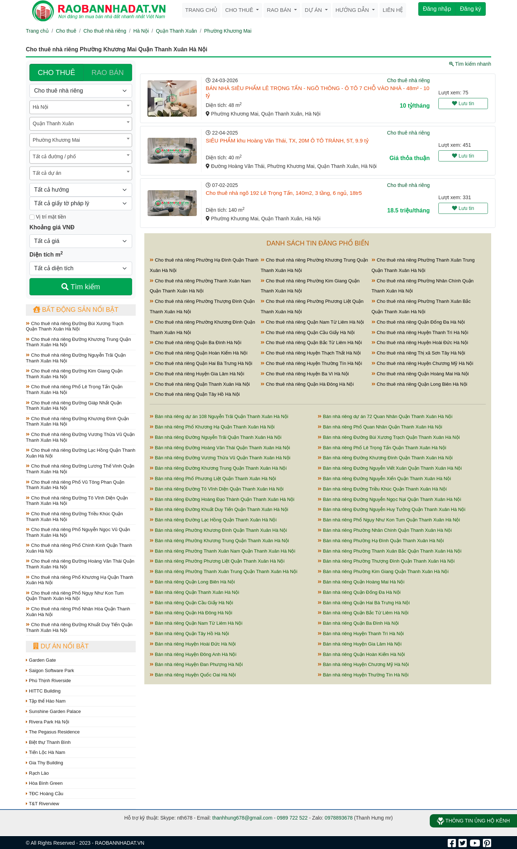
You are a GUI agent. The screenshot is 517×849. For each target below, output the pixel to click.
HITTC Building (43, 691)
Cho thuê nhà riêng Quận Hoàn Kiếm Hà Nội (198, 353)
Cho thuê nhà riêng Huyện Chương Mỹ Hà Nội (422, 363)
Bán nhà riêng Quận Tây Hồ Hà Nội (189, 633)
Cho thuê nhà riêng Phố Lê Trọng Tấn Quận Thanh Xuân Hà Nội (74, 389)
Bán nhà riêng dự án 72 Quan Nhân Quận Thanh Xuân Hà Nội (385, 416)
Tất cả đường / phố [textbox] (54, 156)
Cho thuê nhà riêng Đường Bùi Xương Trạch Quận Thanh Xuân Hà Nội (75, 326)
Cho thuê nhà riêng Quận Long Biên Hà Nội (419, 384)
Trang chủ (201, 10)
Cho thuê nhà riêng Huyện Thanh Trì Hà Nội (420, 332)
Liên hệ (393, 10)
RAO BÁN (108, 72)
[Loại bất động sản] (80, 91)
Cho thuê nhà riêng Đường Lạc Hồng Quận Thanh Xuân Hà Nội (80, 453)
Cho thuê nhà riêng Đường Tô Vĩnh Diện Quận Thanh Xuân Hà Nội (77, 500)
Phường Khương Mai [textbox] (56, 140)
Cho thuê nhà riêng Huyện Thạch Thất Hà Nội (311, 353)
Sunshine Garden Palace (53, 711)
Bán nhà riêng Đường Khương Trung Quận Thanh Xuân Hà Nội (218, 468)
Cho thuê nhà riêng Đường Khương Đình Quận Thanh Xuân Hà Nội (77, 421)
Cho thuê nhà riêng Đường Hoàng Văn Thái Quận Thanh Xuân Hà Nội (80, 563)
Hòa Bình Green (44, 783)
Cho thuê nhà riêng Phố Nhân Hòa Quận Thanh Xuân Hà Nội (78, 611)
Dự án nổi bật (61, 646)
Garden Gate (41, 660)
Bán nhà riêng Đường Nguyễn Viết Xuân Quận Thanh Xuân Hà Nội (390, 468)
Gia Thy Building (44, 762)
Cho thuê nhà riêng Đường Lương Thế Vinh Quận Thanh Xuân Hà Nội (80, 468)
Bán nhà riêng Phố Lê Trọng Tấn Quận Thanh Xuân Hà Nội (382, 447)
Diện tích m (46, 254)
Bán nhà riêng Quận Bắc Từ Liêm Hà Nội (363, 612)
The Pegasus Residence (53, 732)
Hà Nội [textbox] (40, 107)
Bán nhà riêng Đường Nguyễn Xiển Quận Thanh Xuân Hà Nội (384, 478)
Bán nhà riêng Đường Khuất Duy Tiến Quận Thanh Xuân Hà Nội (219, 509)
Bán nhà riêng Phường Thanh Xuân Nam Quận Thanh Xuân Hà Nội (222, 551)
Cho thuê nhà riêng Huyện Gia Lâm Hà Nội (197, 373)
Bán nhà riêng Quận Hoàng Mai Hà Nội (361, 582)
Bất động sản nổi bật (75, 309)
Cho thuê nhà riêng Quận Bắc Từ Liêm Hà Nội (311, 342)
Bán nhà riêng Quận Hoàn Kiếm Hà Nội (361, 654)
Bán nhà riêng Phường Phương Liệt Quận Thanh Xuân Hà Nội (217, 561)
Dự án (314, 10)
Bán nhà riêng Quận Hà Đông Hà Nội (191, 612)
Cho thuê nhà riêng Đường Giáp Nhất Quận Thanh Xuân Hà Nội (74, 405)
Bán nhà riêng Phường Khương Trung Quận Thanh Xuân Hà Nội (219, 540)
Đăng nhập (437, 9)
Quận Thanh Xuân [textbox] (53, 123)
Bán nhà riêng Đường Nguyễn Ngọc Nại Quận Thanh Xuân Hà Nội (389, 499)
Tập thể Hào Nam (46, 701)
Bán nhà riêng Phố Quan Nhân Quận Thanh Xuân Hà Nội (380, 427)
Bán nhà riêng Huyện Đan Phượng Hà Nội (196, 664)
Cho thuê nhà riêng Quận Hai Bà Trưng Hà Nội (201, 363)
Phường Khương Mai (228, 31)
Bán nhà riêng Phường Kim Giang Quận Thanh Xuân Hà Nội (383, 571)
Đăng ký (470, 9)
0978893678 (339, 818)
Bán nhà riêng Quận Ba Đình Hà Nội (358, 623)
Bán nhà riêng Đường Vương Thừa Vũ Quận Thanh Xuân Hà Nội (220, 457)
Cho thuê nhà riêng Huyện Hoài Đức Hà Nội (420, 342)
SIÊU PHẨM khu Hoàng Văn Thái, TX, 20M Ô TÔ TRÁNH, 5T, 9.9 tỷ (287, 140)
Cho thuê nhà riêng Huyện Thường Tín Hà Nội (311, 363)
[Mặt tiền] (31, 217)
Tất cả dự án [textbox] (47, 173)
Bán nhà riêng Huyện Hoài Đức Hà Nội (193, 644)
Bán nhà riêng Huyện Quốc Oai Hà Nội (193, 674)
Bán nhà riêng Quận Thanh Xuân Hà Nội (194, 592)
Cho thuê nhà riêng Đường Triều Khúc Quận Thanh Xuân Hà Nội (74, 516)
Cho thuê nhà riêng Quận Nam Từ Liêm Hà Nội (312, 322)
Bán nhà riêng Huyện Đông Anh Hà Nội (193, 654)
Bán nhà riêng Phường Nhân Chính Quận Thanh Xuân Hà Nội (385, 530)
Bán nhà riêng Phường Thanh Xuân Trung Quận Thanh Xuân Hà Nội (223, 571)
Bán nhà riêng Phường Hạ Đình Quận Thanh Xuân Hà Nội (381, 540)
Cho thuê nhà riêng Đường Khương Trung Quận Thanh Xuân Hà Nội (78, 342)
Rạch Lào (37, 773)
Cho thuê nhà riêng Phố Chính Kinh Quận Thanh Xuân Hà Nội (79, 548)
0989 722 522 (292, 818)
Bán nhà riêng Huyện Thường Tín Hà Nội (363, 674)
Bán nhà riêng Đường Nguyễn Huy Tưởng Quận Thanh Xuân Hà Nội (391, 509)
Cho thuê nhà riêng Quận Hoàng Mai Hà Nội (420, 373)
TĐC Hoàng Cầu (44, 793)
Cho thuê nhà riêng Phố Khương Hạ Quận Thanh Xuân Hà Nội (79, 580)
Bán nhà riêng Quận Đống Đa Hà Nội (359, 592)
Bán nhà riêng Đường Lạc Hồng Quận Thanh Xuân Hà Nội (213, 519)
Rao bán (280, 10)
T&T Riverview (42, 803)
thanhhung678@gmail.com (242, 818)
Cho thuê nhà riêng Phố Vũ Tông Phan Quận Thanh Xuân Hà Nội (75, 485)
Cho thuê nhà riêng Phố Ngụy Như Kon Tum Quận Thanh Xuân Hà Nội (75, 595)
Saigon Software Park (50, 670)
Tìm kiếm (80, 287)
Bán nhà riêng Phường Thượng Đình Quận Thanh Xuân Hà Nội (386, 561)
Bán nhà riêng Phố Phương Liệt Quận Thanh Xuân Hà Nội (213, 478)
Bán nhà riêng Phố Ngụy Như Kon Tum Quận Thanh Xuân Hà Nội (389, 519)
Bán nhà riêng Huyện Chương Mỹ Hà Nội (363, 664)
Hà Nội (141, 31)
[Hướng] (80, 190)
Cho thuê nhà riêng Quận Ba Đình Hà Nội (195, 342)
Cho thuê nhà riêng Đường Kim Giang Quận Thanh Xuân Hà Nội (74, 373)
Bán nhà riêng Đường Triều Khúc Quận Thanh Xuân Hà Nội (382, 489)
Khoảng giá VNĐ (51, 227)
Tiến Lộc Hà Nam (45, 752)
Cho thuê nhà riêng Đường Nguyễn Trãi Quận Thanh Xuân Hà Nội (76, 357)
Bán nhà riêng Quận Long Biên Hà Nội (192, 582)
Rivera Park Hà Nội (47, 721)
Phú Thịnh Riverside (48, 680)
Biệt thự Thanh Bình (48, 742)
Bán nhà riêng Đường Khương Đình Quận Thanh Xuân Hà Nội (385, 457)
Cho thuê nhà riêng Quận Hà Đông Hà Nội (307, 384)
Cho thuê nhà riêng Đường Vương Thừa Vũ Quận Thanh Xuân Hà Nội (80, 437)
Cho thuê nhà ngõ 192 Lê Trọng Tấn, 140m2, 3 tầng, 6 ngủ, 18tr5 (284, 193)
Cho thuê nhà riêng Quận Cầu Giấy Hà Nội (308, 332)
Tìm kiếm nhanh (470, 64)
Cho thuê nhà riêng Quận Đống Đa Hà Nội (418, 322)
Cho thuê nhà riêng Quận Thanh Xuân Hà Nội (200, 384)
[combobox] (80, 107)
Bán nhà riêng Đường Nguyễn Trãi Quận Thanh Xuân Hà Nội (215, 437)
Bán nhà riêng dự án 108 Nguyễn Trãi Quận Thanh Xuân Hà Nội (219, 416)
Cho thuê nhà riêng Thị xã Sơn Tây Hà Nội (418, 353)
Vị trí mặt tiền (47, 217)
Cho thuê (240, 10)
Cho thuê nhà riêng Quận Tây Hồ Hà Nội (195, 394)
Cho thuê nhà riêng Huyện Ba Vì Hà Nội (305, 373)
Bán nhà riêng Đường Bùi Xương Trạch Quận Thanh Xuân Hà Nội (389, 437)
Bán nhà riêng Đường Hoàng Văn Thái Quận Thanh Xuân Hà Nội (220, 447)
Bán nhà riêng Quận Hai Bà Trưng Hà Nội (364, 602)
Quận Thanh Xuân (176, 31)
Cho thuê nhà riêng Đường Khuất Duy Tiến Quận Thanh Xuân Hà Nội (79, 627)
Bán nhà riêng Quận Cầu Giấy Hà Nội (191, 602)
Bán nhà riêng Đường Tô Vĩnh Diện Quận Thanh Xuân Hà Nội (217, 489)
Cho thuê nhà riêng (104, 31)
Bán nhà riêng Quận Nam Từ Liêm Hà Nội (196, 623)
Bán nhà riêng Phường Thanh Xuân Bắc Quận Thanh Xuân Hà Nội (389, 551)
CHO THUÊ (56, 72)
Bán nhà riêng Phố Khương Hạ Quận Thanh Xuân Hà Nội (212, 427)
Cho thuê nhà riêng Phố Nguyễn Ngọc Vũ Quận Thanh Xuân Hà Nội (78, 532)
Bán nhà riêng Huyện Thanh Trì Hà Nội (361, 633)
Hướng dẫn (353, 10)
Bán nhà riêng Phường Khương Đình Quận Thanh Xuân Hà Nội (218, 530)
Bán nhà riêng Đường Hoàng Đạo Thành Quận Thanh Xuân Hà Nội (222, 499)
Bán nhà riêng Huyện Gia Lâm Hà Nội (359, 644)
